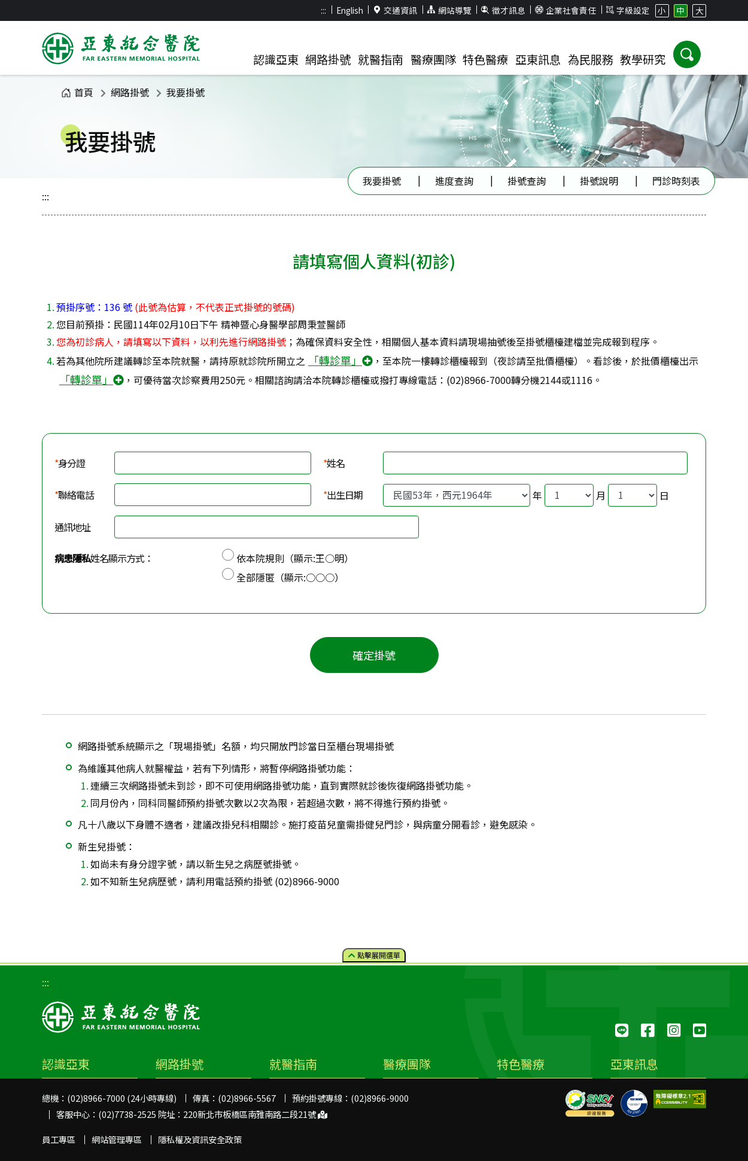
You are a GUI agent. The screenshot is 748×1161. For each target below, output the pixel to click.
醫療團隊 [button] (433, 59)
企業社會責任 (565, 10)
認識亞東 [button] (276, 59)
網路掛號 (130, 92)
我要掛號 (185, 92)
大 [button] (699, 10)
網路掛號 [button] (328, 59)
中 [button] (680, 10)
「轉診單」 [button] (340, 360)
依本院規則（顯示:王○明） (295, 558)
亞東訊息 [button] (538, 59)
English (349, 10)
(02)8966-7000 (478, 380)
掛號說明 (599, 180)
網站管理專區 (117, 1139)
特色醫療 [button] (485, 59)
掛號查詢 (526, 180)
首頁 (77, 92)
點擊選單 (374, 955)
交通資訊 (395, 10)
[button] (687, 54)
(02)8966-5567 (247, 1098)
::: (323, 10)
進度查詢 (454, 180)
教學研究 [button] (642, 59)
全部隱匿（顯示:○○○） (290, 577)
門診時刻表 (676, 180)
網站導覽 (449, 10)
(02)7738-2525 (127, 1114)
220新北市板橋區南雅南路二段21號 (255, 1114)
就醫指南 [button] (380, 59)
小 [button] (662, 10)
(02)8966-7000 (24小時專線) (122, 1098)
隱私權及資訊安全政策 (200, 1139)
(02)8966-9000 (380, 1098)
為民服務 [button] (590, 59)
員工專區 (58, 1139)
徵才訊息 (503, 10)
